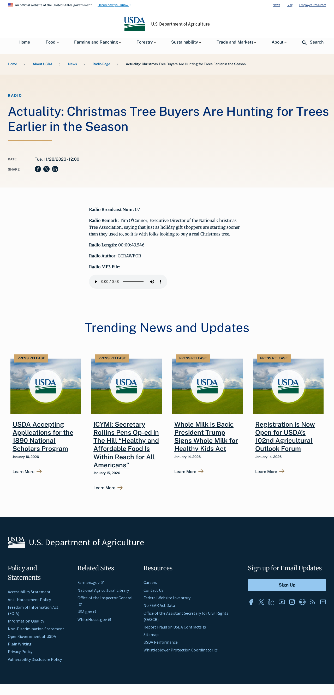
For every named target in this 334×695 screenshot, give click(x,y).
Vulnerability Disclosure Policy (35, 659)
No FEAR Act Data (159, 605)
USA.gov (87, 611)
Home (12, 64)
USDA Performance (161, 642)
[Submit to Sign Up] (287, 585)
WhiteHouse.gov (94, 619)
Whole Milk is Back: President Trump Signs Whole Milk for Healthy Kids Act (206, 436)
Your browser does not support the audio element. (128, 282)
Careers (150, 582)
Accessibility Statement (29, 591)
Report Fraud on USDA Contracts (175, 627)
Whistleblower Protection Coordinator (181, 649)
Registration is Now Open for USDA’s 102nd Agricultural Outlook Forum (285, 436)
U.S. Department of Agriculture (180, 24)
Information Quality (26, 621)
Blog (290, 5)
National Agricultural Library (103, 590)
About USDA (42, 64)
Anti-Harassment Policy (29, 599)
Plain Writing (20, 643)
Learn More (23, 471)
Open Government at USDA (32, 636)
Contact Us (153, 590)
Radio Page (101, 64)
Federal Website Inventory (167, 597)
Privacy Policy (20, 651)
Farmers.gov (90, 582)
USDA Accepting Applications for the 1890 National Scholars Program (43, 436)
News (276, 5)
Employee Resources (312, 5)
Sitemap (151, 634)
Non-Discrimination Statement (36, 628)
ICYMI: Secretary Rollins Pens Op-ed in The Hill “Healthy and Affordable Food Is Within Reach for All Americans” (126, 444)
